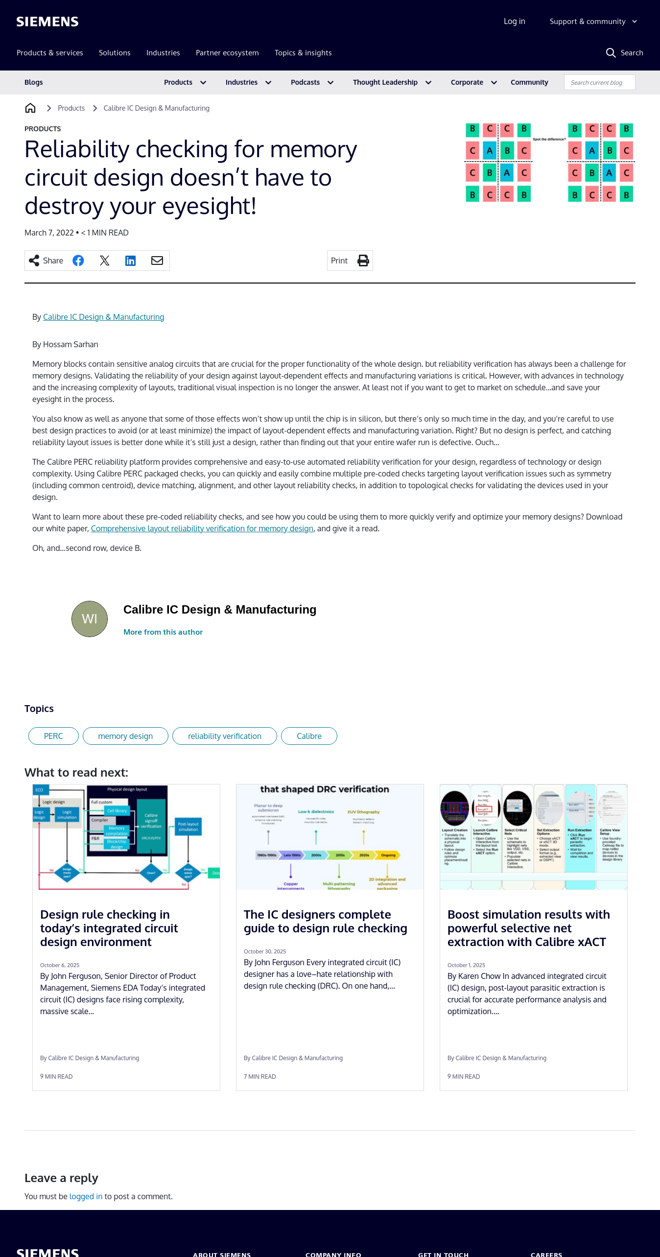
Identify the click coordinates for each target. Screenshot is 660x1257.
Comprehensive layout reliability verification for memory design (202, 528)
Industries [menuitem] (163, 52)
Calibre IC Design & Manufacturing (103, 317)
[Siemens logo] (47, 21)
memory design (125, 736)
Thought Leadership (385, 82)
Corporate (467, 82)
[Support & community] (594, 21)
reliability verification (224, 736)
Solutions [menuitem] (115, 52)
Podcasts (305, 82)
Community (529, 82)
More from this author (163, 632)
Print (339, 260)
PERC (53, 736)
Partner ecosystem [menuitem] (227, 52)
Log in (514, 21)
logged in (86, 1196)
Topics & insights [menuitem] (303, 52)
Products (178, 82)
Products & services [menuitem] (50, 52)
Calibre (309, 736)
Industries (242, 82)
